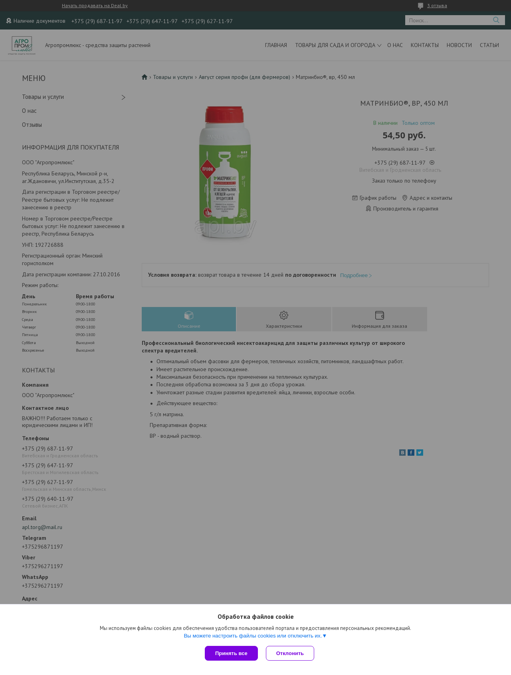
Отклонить (290, 653)
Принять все (231, 653)
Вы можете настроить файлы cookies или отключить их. (253, 636)
